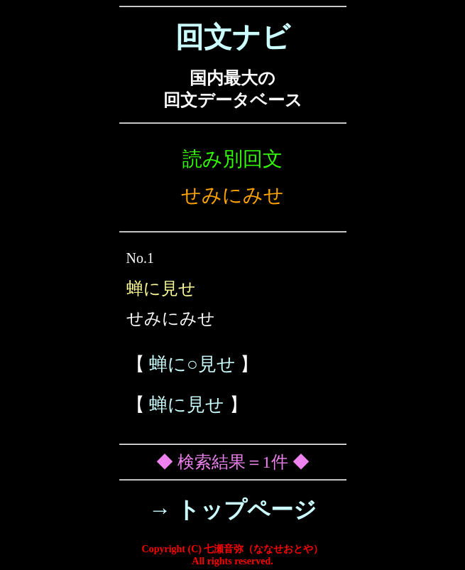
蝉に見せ (186, 404)
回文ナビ (232, 37)
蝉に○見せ (192, 364)
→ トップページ (232, 509)
